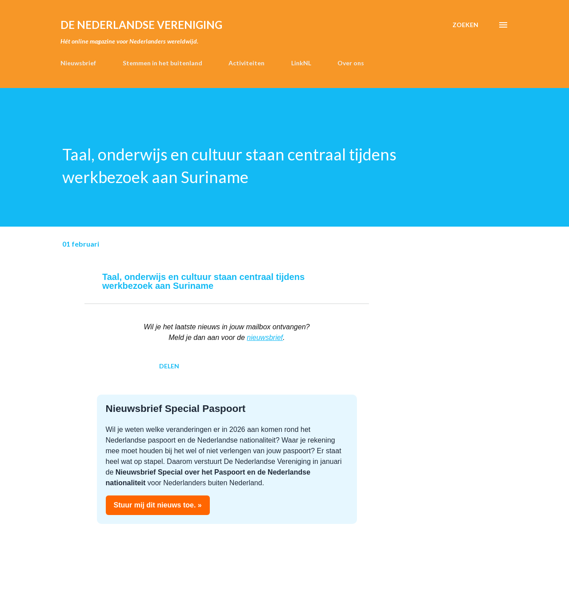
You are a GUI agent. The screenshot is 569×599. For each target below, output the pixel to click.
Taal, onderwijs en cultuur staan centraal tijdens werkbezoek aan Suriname (203, 281)
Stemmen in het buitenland (162, 63)
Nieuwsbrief (78, 63)
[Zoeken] (465, 25)
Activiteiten (246, 63)
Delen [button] (169, 366)
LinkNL (301, 63)
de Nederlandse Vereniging (141, 24)
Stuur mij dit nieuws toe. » (158, 505)
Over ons (350, 63)
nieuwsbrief (265, 337)
